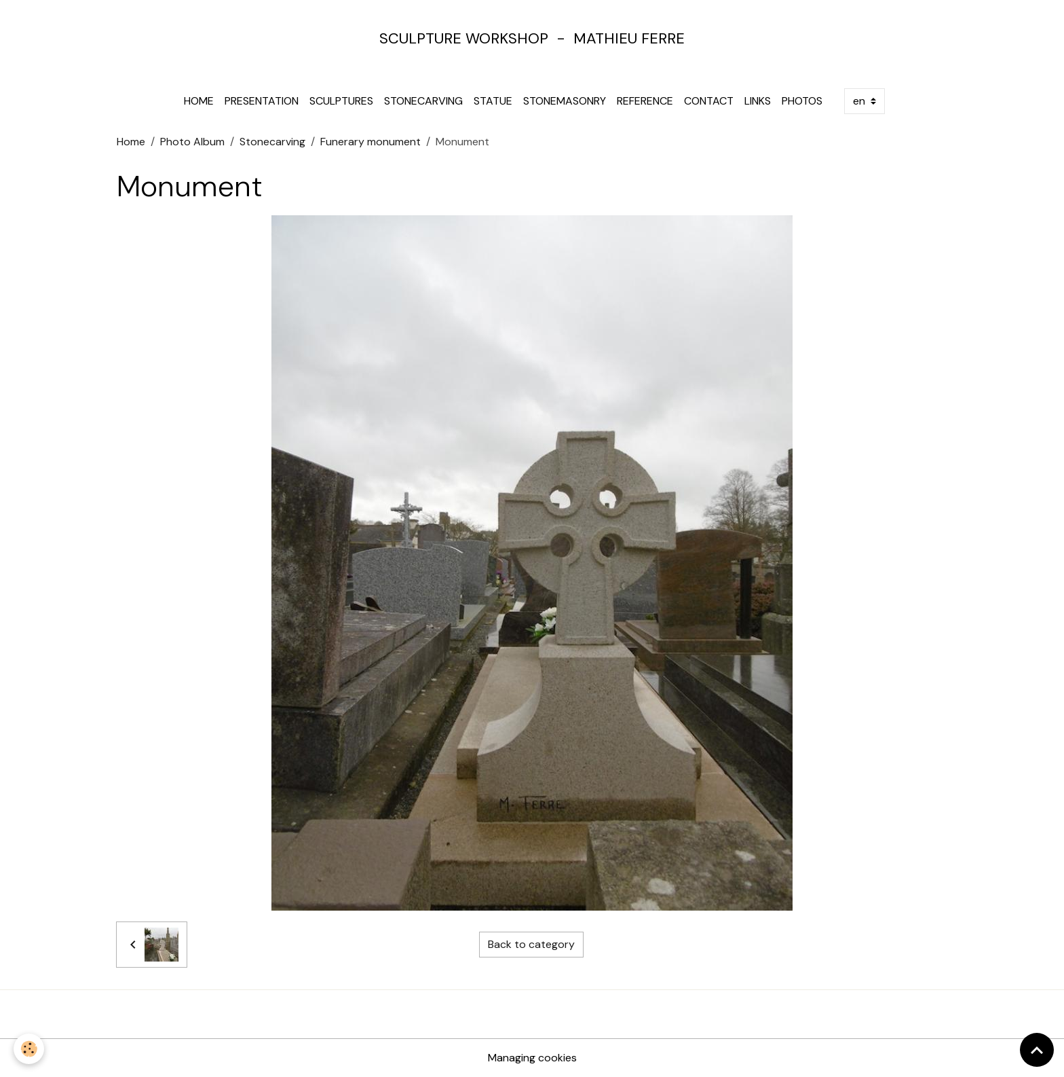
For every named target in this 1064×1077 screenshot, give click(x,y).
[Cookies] (29, 1049)
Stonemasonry (564, 101)
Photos (802, 101)
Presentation (262, 101)
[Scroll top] (1037, 1050)
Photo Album (192, 141)
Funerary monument (370, 141)
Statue (493, 101)
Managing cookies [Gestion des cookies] (532, 1058)
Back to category (531, 944)
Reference (645, 101)
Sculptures (341, 101)
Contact (709, 101)
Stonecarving (423, 101)
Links (757, 101)
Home (199, 101)
